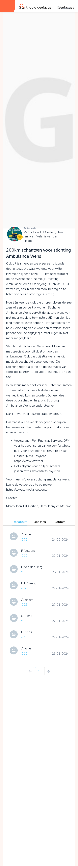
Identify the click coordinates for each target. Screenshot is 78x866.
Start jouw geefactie (35, 7)
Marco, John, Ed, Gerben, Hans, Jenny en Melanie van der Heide (44, 236)
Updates (40, 522)
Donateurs (20, 522)
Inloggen (64, 7)
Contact (60, 522)
